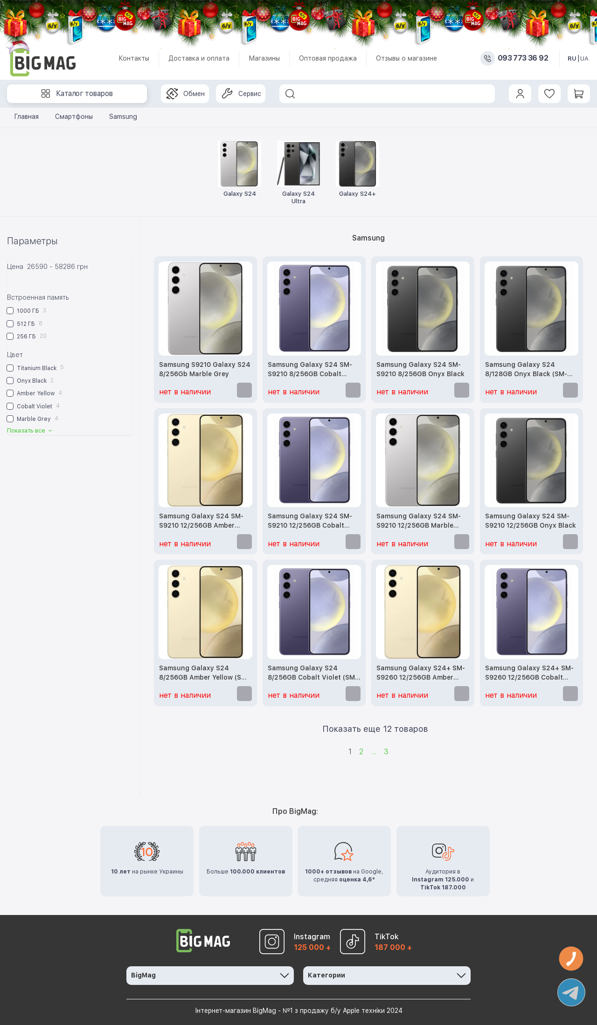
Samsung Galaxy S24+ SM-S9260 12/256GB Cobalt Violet (529, 673)
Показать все (30, 430)
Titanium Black (35, 367)
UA (584, 58)
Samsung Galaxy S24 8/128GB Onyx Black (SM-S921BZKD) (526, 370)
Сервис (241, 93)
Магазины (264, 58)
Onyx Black (30, 380)
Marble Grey (32, 418)
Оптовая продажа (328, 58)
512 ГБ (24, 323)
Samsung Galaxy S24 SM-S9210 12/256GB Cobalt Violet (310, 521)
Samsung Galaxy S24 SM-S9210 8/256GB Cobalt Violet (310, 370)
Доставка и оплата (198, 58)
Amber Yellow (34, 393)
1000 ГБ (26, 310)
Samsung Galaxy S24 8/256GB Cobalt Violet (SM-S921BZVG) (313, 673)
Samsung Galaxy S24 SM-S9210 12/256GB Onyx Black (530, 520)
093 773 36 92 (523, 58)
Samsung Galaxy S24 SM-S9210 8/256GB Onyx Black (420, 369)
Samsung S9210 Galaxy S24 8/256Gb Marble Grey (204, 369)
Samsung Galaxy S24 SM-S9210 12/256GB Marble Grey (418, 521)
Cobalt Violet (33, 406)
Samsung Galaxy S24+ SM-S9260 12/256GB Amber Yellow (420, 673)
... (373, 751)
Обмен (186, 93)
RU (572, 58)
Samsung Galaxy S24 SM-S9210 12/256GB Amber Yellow (201, 521)
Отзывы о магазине (406, 58)
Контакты (133, 58)
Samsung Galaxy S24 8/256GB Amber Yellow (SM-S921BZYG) (204, 673)
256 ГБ (27, 336)
